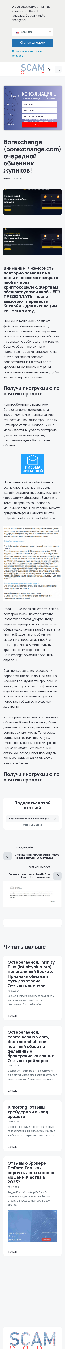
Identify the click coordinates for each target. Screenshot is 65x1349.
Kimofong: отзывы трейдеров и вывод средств (28, 1111)
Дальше (12, 1016)
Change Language (32, 43)
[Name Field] (39, 104)
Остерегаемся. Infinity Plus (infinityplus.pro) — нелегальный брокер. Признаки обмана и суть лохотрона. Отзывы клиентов (32, 973)
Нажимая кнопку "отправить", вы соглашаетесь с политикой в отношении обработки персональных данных (38, 121)
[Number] (39, 116)
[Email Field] (39, 110)
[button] (5, 69)
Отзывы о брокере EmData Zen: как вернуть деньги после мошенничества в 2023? (31, 1172)
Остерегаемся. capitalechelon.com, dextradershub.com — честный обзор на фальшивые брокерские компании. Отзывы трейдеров (32, 1046)
